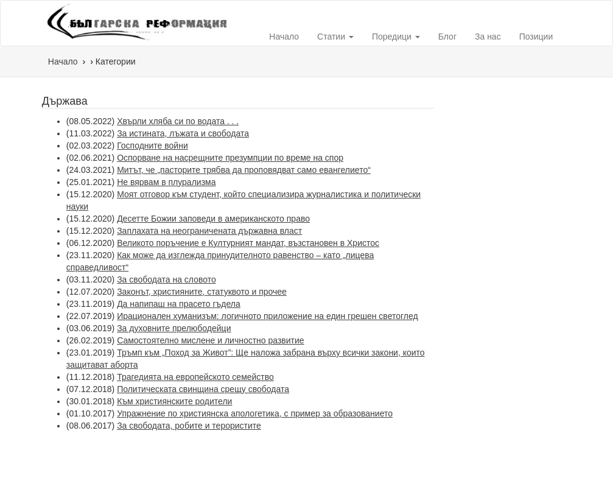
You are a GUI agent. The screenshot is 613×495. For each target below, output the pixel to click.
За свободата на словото (166, 279)
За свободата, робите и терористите (189, 425)
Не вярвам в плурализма (166, 182)
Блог (447, 36)
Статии (335, 36)
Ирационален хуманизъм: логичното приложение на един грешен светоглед (267, 316)
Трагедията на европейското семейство (195, 377)
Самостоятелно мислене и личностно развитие (210, 340)
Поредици (396, 36)
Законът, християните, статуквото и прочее (202, 292)
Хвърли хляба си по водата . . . (178, 121)
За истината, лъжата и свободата (183, 133)
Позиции (536, 36)
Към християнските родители (174, 401)
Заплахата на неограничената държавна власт (209, 231)
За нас (488, 36)
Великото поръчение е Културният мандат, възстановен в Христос (248, 243)
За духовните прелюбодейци (174, 328)
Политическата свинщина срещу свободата (203, 389)
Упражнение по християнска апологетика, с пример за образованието (255, 413)
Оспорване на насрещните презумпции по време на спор (230, 158)
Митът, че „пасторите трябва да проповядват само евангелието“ (244, 170)
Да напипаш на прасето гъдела (178, 304)
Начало (284, 36)
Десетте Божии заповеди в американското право (213, 218)
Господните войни (152, 145)
